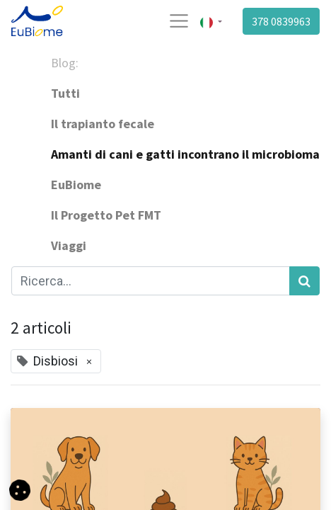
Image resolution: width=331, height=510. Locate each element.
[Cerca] (304, 280)
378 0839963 (281, 21)
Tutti (65, 93)
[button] (19, 489)
